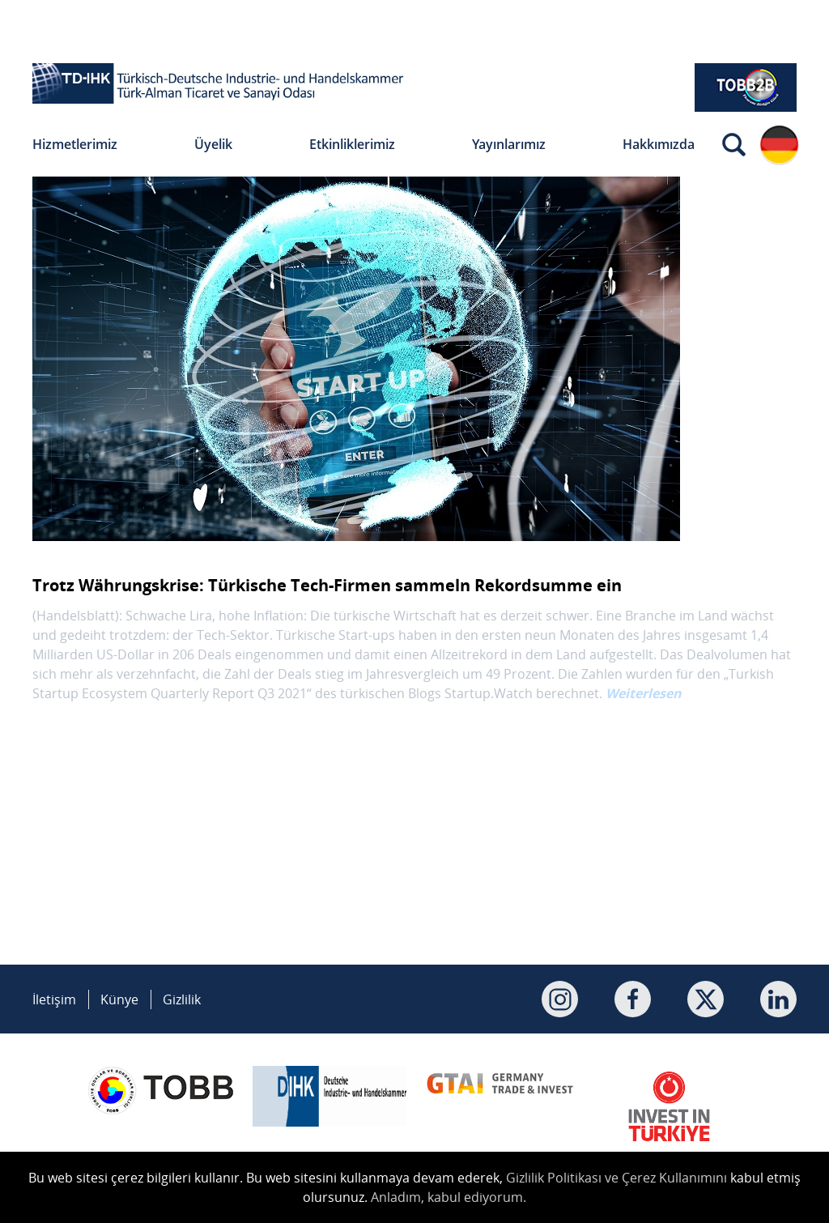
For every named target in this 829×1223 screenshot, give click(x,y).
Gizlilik (182, 999)
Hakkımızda (659, 144)
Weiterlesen (644, 693)
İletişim (54, 999)
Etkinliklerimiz (352, 144)
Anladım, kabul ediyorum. (448, 1197)
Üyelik (213, 144)
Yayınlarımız (509, 144)
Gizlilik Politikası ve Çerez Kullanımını (616, 1178)
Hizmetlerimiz (74, 144)
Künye (119, 999)
